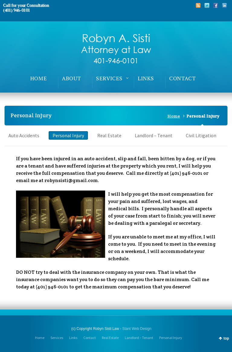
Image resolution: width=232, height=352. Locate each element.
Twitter (207, 5)
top (226, 338)
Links (73, 337)
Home (173, 116)
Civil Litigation (201, 135)
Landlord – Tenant (153, 135)
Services (56, 337)
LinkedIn (224, 5)
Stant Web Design (137, 329)
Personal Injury (68, 135)
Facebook (215, 5)
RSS (198, 5)
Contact (89, 337)
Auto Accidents (23, 135)
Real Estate (109, 135)
